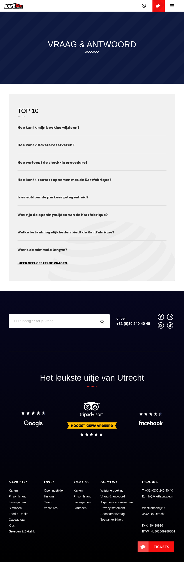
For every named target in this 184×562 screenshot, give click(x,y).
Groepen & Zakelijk (22, 531)
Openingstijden (54, 490)
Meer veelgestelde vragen (42, 263)
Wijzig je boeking (112, 490)
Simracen (15, 508)
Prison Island (18, 496)
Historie (49, 496)
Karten (13, 490)
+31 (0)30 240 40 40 (133, 321)
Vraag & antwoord (113, 496)
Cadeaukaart (17, 519)
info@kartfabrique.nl (159, 496)
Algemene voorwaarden (117, 502)
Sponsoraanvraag (113, 514)
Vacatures (51, 508)
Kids (12, 525)
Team (47, 502)
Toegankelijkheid (112, 519)
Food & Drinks (18, 514)
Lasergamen (17, 502)
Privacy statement (113, 508)
